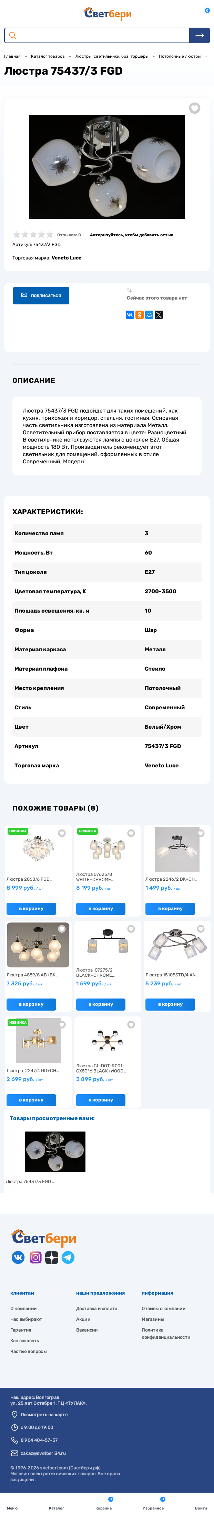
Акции (83, 1319)
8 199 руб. (94, 887)
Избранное (154, 1503)
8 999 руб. (25, 887)
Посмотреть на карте (44, 1414)
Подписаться (41, 295)
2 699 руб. (25, 1079)
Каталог (56, 1503)
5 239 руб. (163, 983)
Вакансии (87, 1330)
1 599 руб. (93, 983)
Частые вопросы (28, 1351)
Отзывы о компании (163, 1308)
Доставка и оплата (96, 1308)
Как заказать (24, 1340)
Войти (201, 1503)
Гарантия (20, 1330)
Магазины (153, 1319)
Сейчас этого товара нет (157, 298)
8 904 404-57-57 (39, 1440)
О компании (23, 1308)
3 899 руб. (94, 1079)
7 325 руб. (24, 983)
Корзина (104, 1503)
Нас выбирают (26, 1319)
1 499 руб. (163, 887)
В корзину (31, 908)
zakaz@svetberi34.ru (43, 1453)
